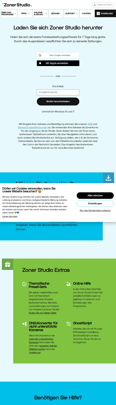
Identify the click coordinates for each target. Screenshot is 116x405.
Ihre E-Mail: (58, 86)
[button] (58, 55)
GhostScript (82, 323)
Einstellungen (95, 203)
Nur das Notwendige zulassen (95, 210)
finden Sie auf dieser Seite (42, 313)
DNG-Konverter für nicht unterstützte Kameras (43, 326)
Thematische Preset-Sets (39, 285)
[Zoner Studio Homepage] (17, 5)
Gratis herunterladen (58, 101)
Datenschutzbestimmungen (33, 127)
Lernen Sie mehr (9, 216)
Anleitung (35, 352)
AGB (90, 124)
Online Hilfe (82, 283)
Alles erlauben (95, 195)
